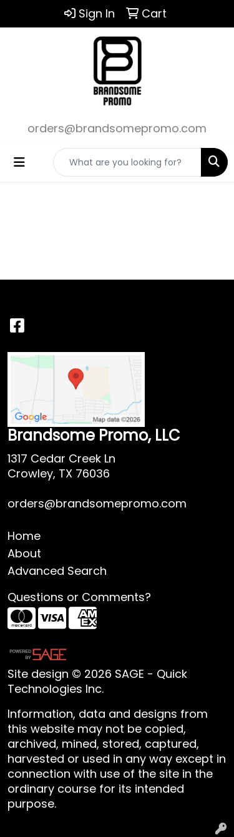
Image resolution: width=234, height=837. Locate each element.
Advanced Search (57, 571)
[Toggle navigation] (19, 162)
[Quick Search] (127, 162)
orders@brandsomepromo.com (117, 128)
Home (24, 536)
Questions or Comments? (79, 597)
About (24, 553)
